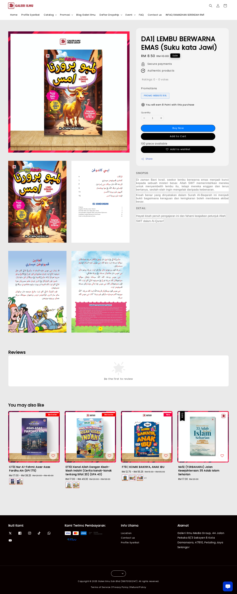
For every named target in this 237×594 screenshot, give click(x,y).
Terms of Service (101, 587)
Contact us (155, 14)
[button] (210, 5)
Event (129, 14)
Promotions (149, 88)
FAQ (141, 14)
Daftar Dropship (109, 14)
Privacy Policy (120, 587)
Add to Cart (178, 136)
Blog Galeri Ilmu (86, 14)
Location (126, 533)
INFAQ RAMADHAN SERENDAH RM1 (185, 14)
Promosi (65, 14)
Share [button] (147, 158)
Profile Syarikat (30, 14)
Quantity (145, 112)
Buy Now (178, 128)
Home (13, 14)
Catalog (49, 14)
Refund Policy (138, 587)
